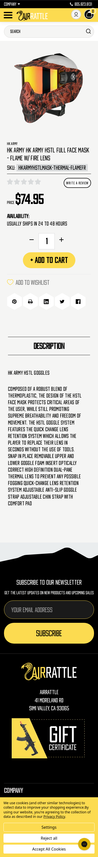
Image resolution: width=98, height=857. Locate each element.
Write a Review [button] (77, 183)
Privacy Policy (54, 816)
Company (12, 4)
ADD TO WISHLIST (28, 282)
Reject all (49, 838)
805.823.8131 (81, 4)
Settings (49, 827)
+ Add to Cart (49, 260)
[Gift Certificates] (49, 738)
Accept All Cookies (49, 849)
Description (49, 346)
